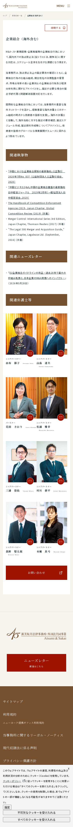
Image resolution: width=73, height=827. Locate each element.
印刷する (56, 27)
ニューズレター (36, 663)
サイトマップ (13, 701)
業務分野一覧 (17, 15)
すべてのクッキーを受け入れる (36, 820)
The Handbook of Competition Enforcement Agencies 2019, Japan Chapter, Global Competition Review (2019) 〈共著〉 (34, 208)
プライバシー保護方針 (19, 760)
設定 (7, 807)
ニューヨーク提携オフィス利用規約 (23, 723)
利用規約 (9, 714)
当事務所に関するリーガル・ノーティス (33, 735)
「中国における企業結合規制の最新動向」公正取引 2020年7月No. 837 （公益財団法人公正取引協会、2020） (36, 176)
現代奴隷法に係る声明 (20, 747)
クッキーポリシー (12, 781)
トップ (5, 15)
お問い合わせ (36, 573)
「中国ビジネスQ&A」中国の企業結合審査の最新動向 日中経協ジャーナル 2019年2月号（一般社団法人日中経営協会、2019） (37, 192)
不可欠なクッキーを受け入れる (37, 812)
